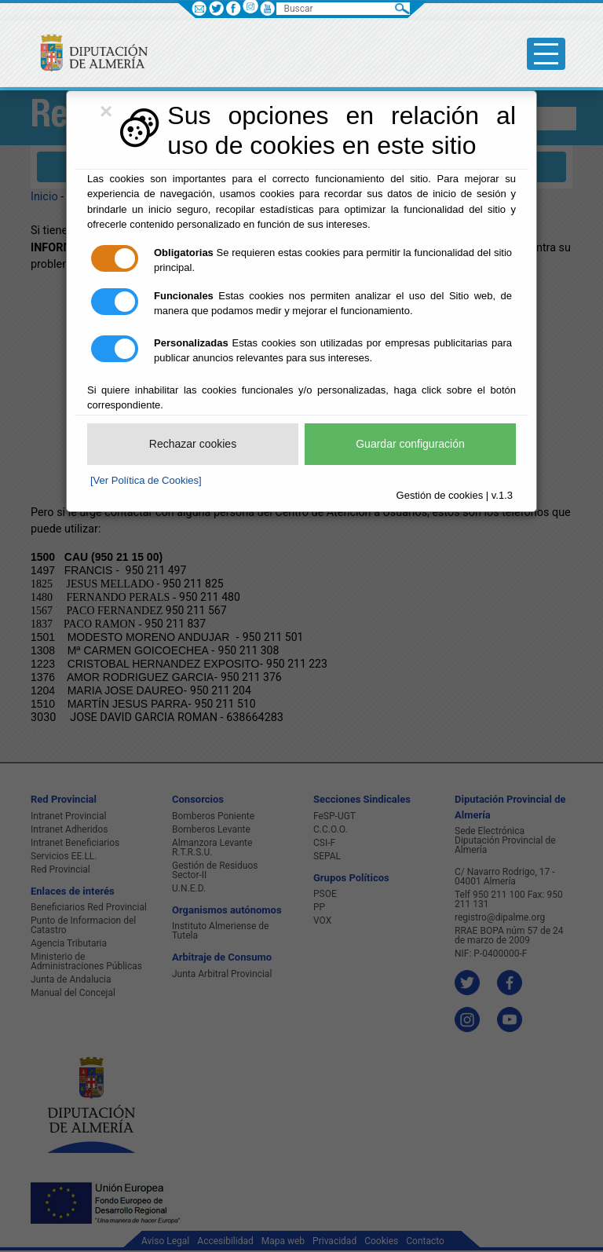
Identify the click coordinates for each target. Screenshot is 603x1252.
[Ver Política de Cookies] (146, 480)
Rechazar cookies (192, 443)
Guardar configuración (410, 443)
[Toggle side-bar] (546, 54)
